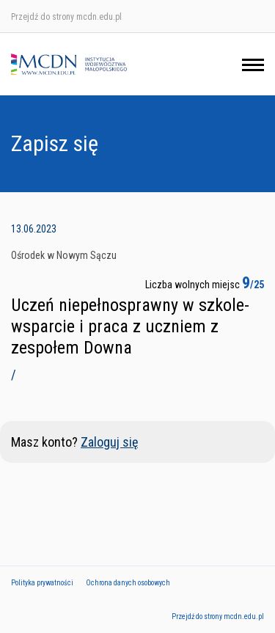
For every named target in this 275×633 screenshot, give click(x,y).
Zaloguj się (109, 442)
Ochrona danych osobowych (128, 583)
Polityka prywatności (42, 583)
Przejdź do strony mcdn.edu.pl (66, 17)
